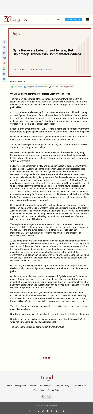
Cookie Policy (54, 390)
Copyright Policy (62, 386)
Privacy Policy (39, 390)
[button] (4, 42)
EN (58, 19)
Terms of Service (79, 386)
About (9, 386)
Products (33, 386)
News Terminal (73, 19)
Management (20, 386)
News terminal (46, 386)
